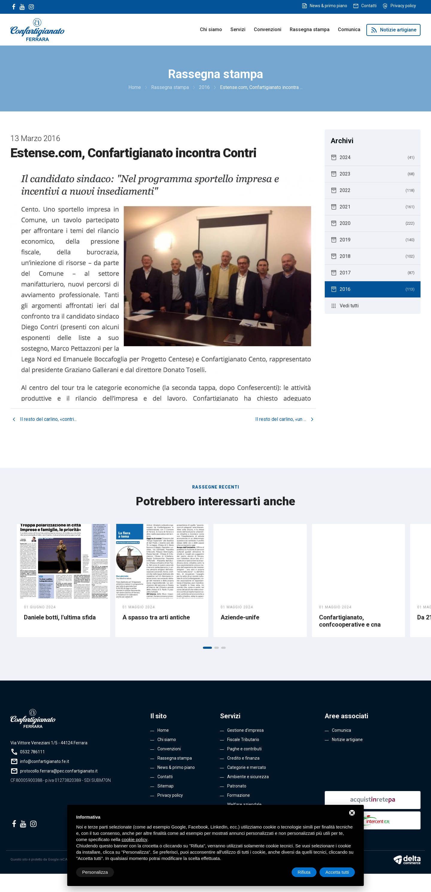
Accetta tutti (337, 872)
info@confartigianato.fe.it (44, 761)
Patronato (236, 786)
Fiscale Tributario (243, 739)
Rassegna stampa (310, 29)
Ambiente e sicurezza (248, 776)
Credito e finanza (243, 758)
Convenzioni (267, 29)
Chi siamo (211, 29)
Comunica (349, 29)
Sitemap (165, 786)
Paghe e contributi (244, 748)
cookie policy (134, 839)
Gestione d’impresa (245, 730)
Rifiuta (304, 872)
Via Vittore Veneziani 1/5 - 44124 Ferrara (48, 742)
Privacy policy (403, 5)
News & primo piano (328, 5)
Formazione (238, 795)
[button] (207, 648)
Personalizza (95, 872)
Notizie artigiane (393, 30)
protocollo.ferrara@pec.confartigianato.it (59, 771)
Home (163, 730)
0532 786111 (32, 751)
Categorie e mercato (246, 767)
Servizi (237, 29)
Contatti (369, 5)
